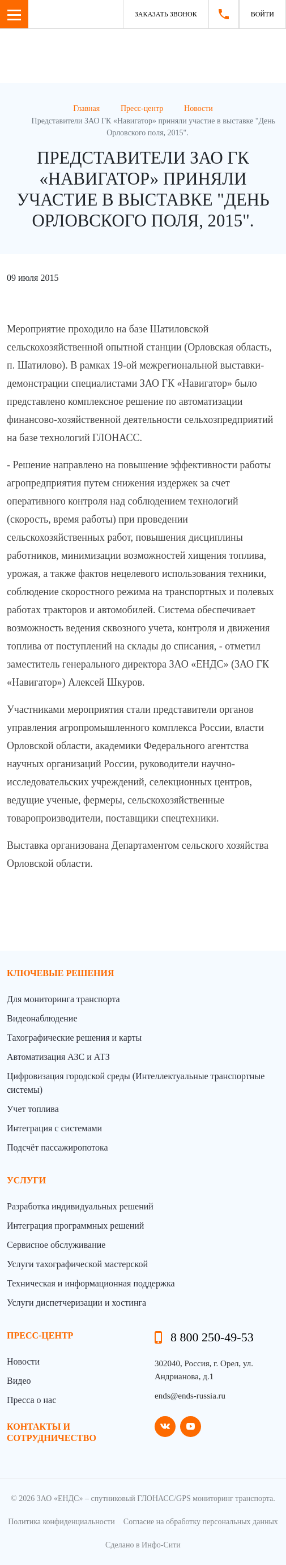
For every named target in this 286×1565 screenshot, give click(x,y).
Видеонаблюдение (42, 1018)
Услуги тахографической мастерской (77, 1264)
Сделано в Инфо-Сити (143, 1545)
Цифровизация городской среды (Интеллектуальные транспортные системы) (135, 1082)
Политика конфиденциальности (61, 1521)
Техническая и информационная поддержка (91, 1283)
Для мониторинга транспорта (63, 999)
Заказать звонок (166, 14)
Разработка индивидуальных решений (80, 1206)
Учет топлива (33, 1109)
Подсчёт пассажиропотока (57, 1147)
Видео (19, 1381)
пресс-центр (40, 1335)
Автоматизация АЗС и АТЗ (58, 1057)
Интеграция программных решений (75, 1225)
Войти (262, 14)
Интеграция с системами (54, 1128)
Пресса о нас (31, 1400)
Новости (23, 1361)
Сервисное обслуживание (56, 1245)
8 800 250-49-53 (212, 1337)
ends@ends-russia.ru (190, 1395)
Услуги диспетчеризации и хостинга (76, 1302)
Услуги (26, 1180)
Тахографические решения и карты (74, 1037)
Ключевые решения (60, 973)
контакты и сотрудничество (51, 1432)
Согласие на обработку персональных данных (200, 1521)
